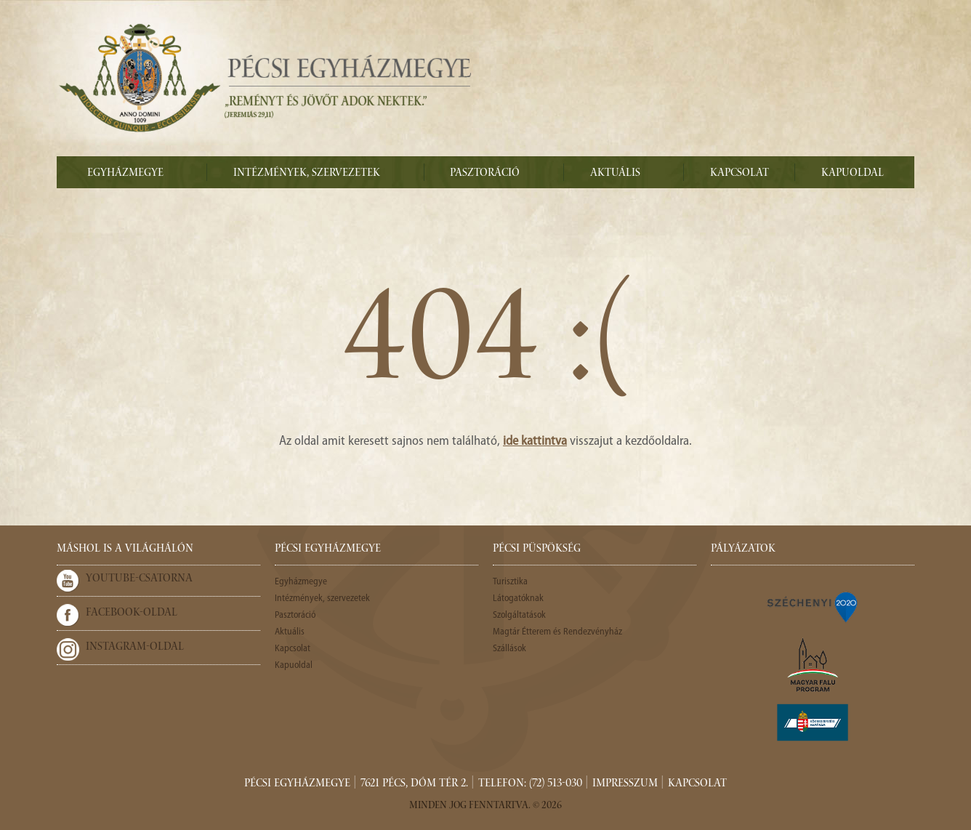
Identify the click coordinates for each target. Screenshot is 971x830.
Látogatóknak (518, 598)
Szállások (509, 648)
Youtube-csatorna (139, 579)
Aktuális (615, 173)
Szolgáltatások (519, 615)
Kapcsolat (739, 173)
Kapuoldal (852, 173)
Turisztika (510, 582)
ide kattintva (535, 441)
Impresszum (625, 784)
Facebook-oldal (131, 613)
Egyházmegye (125, 173)
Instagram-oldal (135, 647)
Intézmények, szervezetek (306, 173)
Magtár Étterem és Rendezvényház (557, 632)
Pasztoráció (485, 173)
